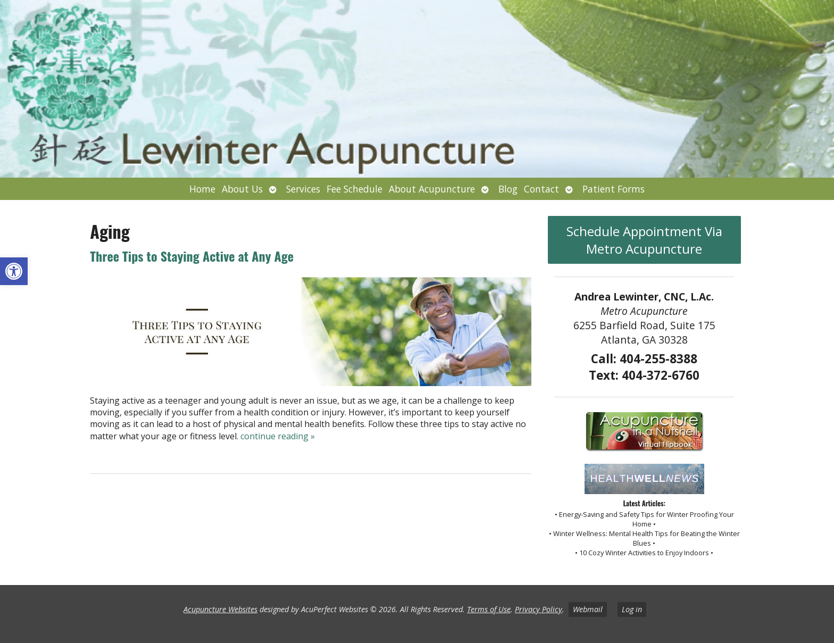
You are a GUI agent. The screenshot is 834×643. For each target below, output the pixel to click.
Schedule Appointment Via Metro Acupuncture (644, 239)
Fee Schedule (354, 188)
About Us (242, 188)
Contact (541, 188)
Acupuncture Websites (220, 609)
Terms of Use (489, 609)
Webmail (588, 609)
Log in (632, 609)
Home (202, 188)
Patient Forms (613, 188)
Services (303, 188)
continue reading (277, 436)
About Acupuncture (432, 188)
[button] (14, 271)
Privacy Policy (538, 609)
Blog (508, 188)
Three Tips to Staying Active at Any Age (192, 255)
